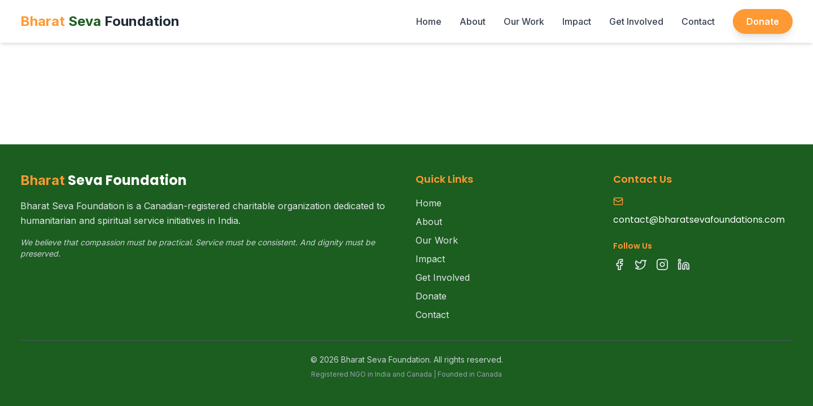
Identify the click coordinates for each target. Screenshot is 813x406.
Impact (576, 21)
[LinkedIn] (684, 264)
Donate (762, 21)
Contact (698, 21)
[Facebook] (619, 264)
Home (429, 21)
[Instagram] (662, 264)
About (473, 21)
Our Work (524, 21)
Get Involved (636, 21)
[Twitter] (641, 264)
